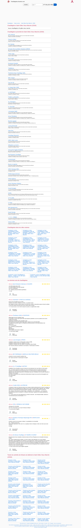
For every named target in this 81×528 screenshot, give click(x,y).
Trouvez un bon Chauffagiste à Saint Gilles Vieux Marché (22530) (13, 479)
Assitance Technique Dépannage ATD (22, 417)
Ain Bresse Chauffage (18, 435)
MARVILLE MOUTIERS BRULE (31, 354)
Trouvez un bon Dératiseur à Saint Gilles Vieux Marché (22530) (14, 461)
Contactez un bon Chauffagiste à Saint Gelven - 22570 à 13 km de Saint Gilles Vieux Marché (40, 276)
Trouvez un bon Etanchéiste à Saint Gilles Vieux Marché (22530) (28, 485)
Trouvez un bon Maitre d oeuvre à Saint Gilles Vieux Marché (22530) (14, 496)
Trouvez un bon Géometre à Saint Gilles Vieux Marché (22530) (44, 467)
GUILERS (29, 284)
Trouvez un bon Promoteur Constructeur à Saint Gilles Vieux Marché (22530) (29, 507)
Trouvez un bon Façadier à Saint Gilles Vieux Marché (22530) (44, 485)
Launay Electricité (12, 125)
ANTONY (24, 366)
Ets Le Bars (11, 58)
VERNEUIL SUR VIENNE (23, 404)
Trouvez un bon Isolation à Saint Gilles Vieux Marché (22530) (29, 491)
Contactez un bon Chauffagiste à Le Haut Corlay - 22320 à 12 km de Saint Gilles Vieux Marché (43, 262)
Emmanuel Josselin (13, 63)
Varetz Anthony (12, 178)
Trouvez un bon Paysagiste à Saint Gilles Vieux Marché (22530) (44, 496)
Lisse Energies (16, 339)
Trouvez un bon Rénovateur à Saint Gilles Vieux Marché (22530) (13, 514)
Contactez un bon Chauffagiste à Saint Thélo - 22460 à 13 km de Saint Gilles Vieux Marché (43, 269)
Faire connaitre (41, 523)
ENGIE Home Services (14, 173)
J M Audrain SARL (12, 111)
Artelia (9, 193)
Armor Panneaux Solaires (14, 183)
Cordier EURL (16, 385)
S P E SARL (11, 197)
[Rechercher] (55, 4)
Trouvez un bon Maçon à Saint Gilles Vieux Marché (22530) (44, 491)
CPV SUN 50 (11, 34)
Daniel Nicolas (11, 212)
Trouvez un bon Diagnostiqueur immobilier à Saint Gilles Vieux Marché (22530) (44, 461)
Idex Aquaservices (12, 207)
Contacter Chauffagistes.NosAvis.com (32, 523)
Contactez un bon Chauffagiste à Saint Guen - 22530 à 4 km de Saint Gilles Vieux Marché (44, 232)
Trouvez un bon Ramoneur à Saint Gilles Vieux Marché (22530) (44, 507)
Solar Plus (10, 130)
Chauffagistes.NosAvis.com (18, 1)
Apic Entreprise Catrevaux (19, 284)
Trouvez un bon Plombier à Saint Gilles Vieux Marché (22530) (14, 507)
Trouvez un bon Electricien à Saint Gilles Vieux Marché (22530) (44, 479)
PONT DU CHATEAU (25, 299)
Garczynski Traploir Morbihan (15, 149)
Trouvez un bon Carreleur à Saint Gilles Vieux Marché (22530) (29, 472)
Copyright (51, 523)
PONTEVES (26, 315)
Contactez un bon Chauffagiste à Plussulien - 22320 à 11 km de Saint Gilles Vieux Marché (29, 262)
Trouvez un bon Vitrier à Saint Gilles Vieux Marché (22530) (14, 519)
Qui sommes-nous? (23, 523)
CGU (49, 523)
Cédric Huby (11, 53)
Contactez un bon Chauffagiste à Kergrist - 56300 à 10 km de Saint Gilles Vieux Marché (14, 261)
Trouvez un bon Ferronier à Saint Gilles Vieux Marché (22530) (14, 491)
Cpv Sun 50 (11, 82)
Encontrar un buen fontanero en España (40, 527)
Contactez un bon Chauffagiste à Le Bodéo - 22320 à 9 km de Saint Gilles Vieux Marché (14, 254)
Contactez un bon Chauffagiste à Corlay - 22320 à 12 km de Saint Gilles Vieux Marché (14, 269)
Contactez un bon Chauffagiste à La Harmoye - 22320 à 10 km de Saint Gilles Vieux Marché (44, 255)
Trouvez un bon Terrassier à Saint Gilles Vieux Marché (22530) (44, 513)
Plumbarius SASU (17, 315)
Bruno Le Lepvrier (12, 164)
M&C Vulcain (11, 77)
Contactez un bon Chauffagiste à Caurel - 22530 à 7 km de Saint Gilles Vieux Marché (43, 239)
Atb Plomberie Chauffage (14, 154)
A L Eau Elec (11, 106)
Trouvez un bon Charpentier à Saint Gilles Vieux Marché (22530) (43, 473)
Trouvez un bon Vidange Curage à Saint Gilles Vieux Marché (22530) (29, 519)
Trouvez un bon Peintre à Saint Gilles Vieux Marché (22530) (14, 502)
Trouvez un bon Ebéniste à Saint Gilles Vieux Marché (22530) (14, 467)
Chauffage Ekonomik (13, 135)
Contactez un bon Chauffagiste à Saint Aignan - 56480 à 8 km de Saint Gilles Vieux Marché (14, 247)
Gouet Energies (12, 188)
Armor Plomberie (12, 116)
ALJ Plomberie (12, 101)
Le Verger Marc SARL (13, 87)
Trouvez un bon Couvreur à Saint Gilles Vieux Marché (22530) (29, 479)
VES (14, 404)
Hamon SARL (11, 221)
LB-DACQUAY (11, 159)
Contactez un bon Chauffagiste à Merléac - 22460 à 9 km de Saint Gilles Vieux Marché (29, 247)
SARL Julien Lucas (13, 140)
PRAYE (23, 339)
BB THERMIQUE (17, 354)
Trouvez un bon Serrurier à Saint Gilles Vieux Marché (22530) (29, 513)
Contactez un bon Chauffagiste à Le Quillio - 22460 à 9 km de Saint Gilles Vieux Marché (29, 254)
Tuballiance (11, 68)
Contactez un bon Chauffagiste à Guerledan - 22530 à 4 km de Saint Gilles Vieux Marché (14, 240)
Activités (26, 4)
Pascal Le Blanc (12, 39)
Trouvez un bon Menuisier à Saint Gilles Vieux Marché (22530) (29, 496)
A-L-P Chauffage (17, 366)
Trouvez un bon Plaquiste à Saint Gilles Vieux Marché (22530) (43, 502)
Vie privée (45, 523)
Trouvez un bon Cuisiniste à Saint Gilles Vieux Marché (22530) (29, 467)
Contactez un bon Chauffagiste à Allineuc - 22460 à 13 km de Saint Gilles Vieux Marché (16, 276)
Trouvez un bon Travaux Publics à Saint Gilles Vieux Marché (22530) (44, 519)
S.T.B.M (10, 202)
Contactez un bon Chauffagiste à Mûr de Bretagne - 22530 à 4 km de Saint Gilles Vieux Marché (29, 232)
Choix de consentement (57, 523)
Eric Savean (11, 44)
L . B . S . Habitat (12, 217)
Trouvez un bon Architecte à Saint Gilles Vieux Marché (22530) (29, 461)
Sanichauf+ (16, 299)
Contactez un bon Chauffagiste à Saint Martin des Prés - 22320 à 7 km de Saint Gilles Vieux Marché (29, 240)
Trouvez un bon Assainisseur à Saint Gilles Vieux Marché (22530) (13, 473)
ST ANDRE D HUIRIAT (30, 435)
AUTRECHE (24, 385)
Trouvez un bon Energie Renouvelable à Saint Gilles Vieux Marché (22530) (14, 485)
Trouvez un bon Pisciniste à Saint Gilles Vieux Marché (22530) (29, 502)
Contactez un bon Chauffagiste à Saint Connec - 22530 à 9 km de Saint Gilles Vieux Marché (43, 247)
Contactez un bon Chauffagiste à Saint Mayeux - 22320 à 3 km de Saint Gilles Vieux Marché (14, 232)
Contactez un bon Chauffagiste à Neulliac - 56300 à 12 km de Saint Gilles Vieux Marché (29, 269)
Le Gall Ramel (11, 92)
